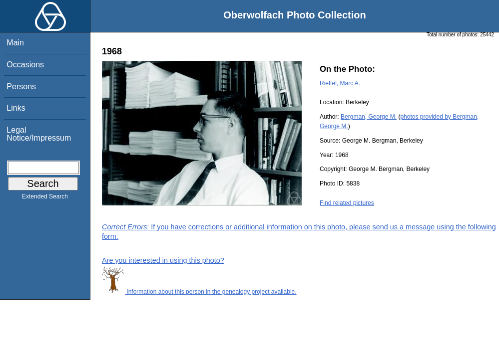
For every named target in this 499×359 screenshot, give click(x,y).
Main (15, 42)
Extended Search (45, 198)
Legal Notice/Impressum (38, 134)
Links (15, 108)
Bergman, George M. (369, 116)
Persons (21, 86)
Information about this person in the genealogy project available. (199, 291)
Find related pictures (347, 202)
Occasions (25, 64)
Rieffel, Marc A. (340, 83)
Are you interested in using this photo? (163, 260)
